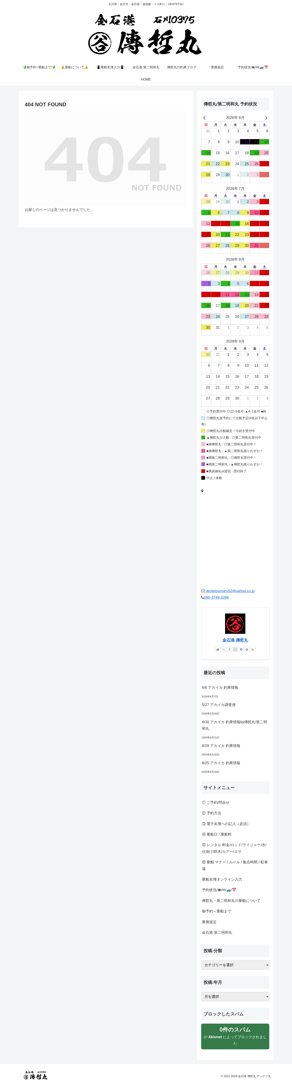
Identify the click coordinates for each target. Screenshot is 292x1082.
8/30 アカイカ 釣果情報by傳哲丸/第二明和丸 (234, 725)
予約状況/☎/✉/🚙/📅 (219, 890)
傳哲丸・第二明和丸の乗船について (231, 901)
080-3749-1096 (216, 597)
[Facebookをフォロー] (229, 649)
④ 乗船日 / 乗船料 (217, 834)
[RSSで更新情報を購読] (252, 649)
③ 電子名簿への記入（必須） (226, 824)
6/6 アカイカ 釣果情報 (220, 688)
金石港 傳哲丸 (235, 640)
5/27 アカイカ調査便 (219, 705)
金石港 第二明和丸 (217, 932)
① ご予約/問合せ (216, 802)
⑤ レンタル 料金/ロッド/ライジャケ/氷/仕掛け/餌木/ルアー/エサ (234, 848)
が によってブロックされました (235, 1035)
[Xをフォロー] (223, 649)
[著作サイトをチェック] (217, 649)
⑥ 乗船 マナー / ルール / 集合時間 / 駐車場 (235, 865)
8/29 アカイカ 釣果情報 (221, 746)
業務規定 (209, 922)
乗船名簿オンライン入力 (222, 879)
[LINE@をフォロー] (241, 649)
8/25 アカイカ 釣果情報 (221, 763)
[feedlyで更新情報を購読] (246, 649)
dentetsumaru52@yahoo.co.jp (229, 591)
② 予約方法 (211, 813)
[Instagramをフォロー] (235, 649)
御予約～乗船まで (216, 911)
